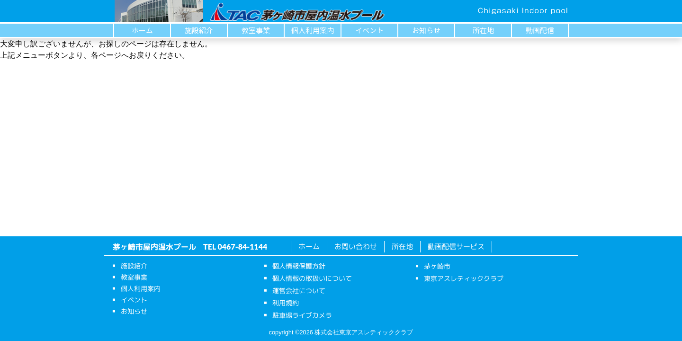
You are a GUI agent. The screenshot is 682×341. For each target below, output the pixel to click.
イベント (369, 30)
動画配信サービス (456, 246)
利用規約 (285, 302)
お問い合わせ (355, 246)
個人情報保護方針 (298, 265)
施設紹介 (199, 30)
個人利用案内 (312, 30)
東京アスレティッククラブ (463, 278)
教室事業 (256, 30)
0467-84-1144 (243, 246)
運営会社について (298, 290)
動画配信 (540, 30)
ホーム (142, 30)
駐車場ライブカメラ (302, 315)
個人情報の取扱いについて (312, 278)
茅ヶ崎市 (437, 265)
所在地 (483, 30)
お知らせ (426, 30)
